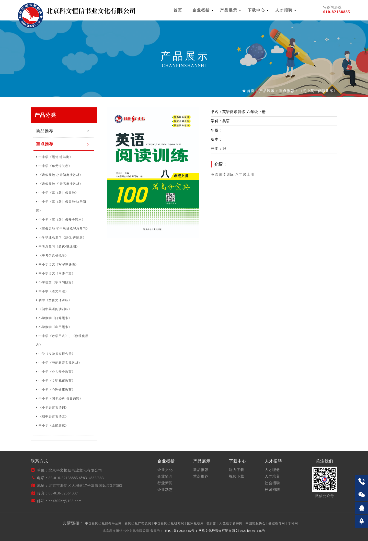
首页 (178, 10)
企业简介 (165, 476)
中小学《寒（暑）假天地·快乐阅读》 (61, 206)
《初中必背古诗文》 (53, 416)
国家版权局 (195, 523)
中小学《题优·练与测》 (56, 157)
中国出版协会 (256, 523)
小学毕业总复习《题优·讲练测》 (62, 237)
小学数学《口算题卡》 (55, 318)
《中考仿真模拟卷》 (53, 255)
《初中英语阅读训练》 (318, 91)
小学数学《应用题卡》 (55, 327)
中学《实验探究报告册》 (57, 354)
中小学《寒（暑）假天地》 (58, 193)
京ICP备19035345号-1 (181, 531)
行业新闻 (165, 483)
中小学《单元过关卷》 (55, 166)
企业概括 (201, 10)
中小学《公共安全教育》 (57, 372)
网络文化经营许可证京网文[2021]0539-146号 (232, 531)
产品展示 (228, 10)
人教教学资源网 (231, 523)
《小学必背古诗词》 (53, 407)
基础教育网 (276, 523)
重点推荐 (286, 91)
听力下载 (236, 470)
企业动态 (165, 490)
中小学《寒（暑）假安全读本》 (62, 219)
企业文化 (165, 470)
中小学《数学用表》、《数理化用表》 (62, 340)
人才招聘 (284, 10)
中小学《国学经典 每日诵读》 (61, 398)
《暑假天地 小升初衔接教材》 (61, 175)
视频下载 (236, 476)
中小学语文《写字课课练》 (58, 264)
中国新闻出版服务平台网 (103, 523)
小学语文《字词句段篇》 (57, 282)
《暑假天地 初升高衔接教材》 (61, 184)
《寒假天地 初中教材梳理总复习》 (64, 228)
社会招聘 (272, 483)
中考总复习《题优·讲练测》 (59, 246)
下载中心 (256, 10)
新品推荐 (44, 131)
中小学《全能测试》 (53, 425)
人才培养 (272, 476)
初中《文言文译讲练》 (55, 300)
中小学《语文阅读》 (53, 291)
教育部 (211, 523)
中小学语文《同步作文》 (57, 273)
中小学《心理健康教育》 (57, 389)
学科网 (293, 523)
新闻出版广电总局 (138, 523)
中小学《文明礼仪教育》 (57, 380)
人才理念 (272, 470)
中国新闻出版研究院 (169, 523)
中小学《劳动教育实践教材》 (60, 363)
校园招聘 (272, 490)
